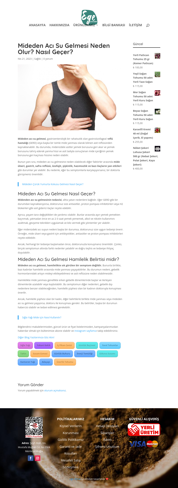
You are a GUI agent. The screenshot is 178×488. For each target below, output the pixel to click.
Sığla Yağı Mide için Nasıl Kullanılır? (41, 317)
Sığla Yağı (25, 345)
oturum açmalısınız (55, 390)
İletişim (135, 25)
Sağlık (37, 58)
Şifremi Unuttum (107, 446)
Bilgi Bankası (113, 25)
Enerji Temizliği (85, 353)
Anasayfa (37, 25)
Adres (107, 440)
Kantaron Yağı (27, 361)
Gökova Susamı (107, 353)
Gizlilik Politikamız (71, 440)
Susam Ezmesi (40, 353)
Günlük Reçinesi (87, 345)
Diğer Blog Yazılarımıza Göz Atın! (36, 337)
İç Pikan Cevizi (64, 345)
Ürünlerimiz (84, 25)
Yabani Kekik (43, 345)
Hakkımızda (59, 25)
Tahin (23, 353)
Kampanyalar (136, 3)
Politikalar (95, 3)
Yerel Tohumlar (110, 345)
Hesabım (114, 3)
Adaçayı (46, 361)
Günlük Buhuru (62, 353)
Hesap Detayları (107, 426)
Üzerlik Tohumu (65, 361)
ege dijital (75, 479)
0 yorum (48, 58)
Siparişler (107, 433)
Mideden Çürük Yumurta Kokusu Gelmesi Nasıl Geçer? (52, 184)
